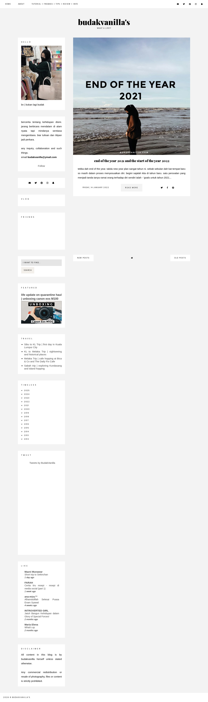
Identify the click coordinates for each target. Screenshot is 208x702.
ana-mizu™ (31, 596)
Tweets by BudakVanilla (42, 462)
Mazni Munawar (34, 571)
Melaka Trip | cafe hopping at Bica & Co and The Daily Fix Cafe (43, 360)
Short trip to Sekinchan (36, 574)
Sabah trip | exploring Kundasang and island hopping (43, 367)
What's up (30, 627)
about (21, 4)
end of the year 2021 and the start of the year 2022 (131, 160)
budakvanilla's (104, 21)
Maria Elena (31, 624)
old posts (180, 258)
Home (8, 4)
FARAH (29, 582)
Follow (41, 165)
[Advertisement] (131, 227)
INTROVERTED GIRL (37, 610)
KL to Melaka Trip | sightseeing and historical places (43, 353)
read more (131, 187)
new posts (83, 258)
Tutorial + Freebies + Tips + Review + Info (55, 4)
